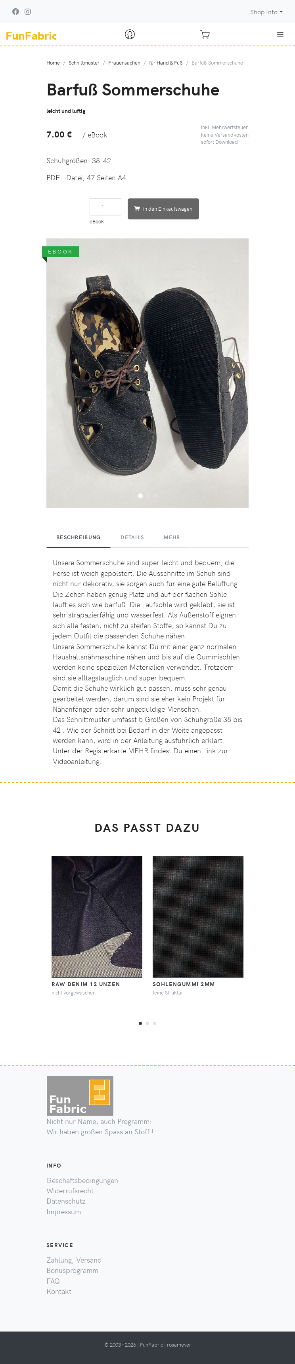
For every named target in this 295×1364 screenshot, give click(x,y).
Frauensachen (124, 62)
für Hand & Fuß (166, 62)
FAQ (53, 1281)
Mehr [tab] (172, 537)
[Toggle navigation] (280, 34)
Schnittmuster (84, 62)
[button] (140, 495)
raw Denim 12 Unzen (86, 984)
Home (53, 62)
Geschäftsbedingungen (82, 1180)
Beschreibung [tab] (78, 537)
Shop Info (264, 12)
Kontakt (58, 1291)
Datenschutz (66, 1201)
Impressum (63, 1211)
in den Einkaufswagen (163, 208)
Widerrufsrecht (70, 1190)
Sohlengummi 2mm (184, 984)
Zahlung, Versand (74, 1260)
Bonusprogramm (72, 1270)
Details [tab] (132, 537)
